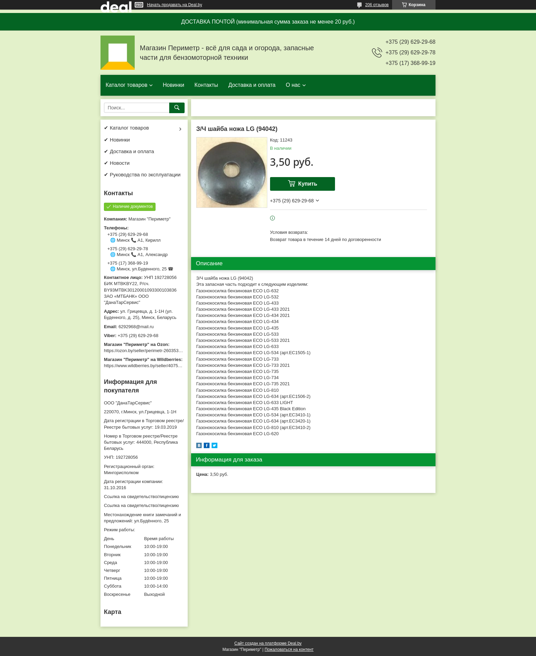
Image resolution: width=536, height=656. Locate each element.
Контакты (206, 85)
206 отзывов (377, 4)
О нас (293, 85)
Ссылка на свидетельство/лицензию (141, 496)
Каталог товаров (126, 85)
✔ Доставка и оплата (129, 151)
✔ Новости (117, 163)
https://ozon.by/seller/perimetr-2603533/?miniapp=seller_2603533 (168, 350)
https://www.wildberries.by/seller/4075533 (144, 365)
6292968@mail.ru (136, 326)
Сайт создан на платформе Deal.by (268, 643)
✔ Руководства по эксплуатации (142, 174)
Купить (307, 184)
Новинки (173, 85)
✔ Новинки (117, 140)
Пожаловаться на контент (289, 649)
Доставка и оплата (252, 85)
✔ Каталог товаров (126, 128)
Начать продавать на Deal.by (174, 4)
